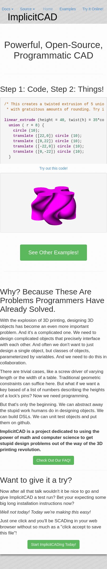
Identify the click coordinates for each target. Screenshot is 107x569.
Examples (67, 9)
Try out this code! (53, 168)
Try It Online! (93, 9)
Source (27, 9)
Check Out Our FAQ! (53, 460)
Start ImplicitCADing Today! (53, 544)
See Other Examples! (53, 252)
